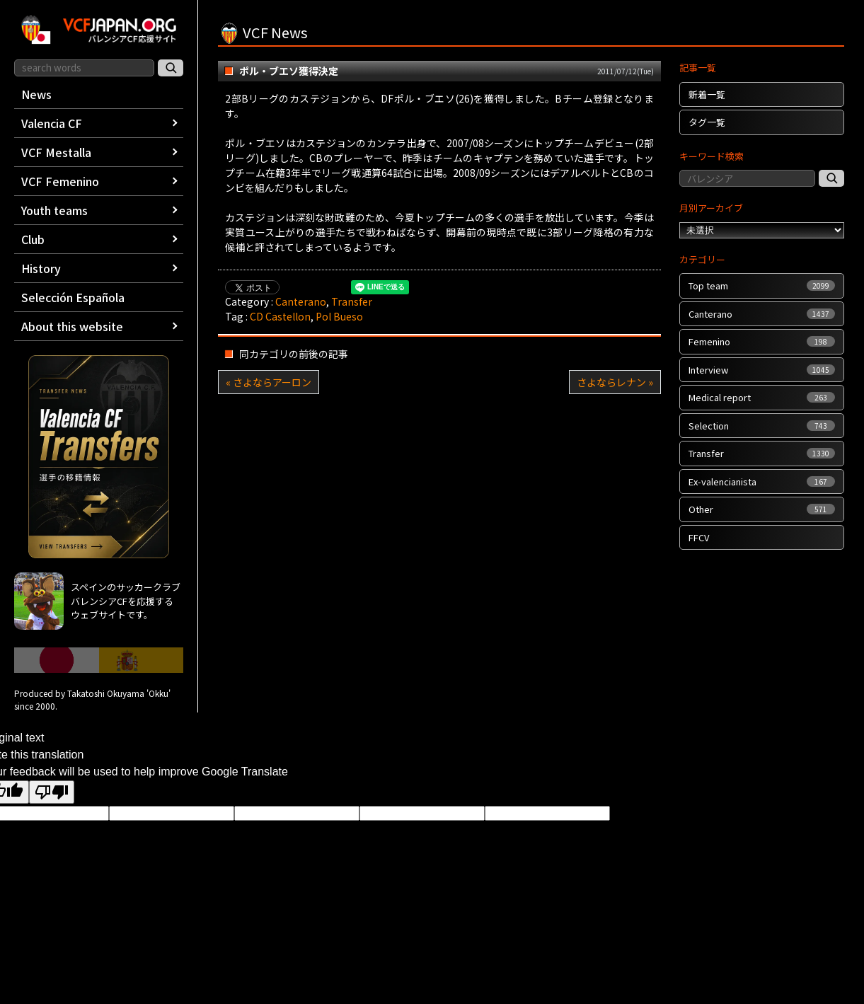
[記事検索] (831, 178)
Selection (761, 425)
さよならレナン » (615, 382)
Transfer (351, 301)
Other (761, 509)
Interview (761, 369)
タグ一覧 (707, 122)
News (36, 94)
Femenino (761, 341)
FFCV (699, 537)
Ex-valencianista (761, 481)
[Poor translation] (51, 792)
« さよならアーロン (268, 382)
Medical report (761, 397)
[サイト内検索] (170, 67)
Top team (761, 285)
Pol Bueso (339, 316)
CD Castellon (280, 316)
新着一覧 (707, 94)
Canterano (300, 301)
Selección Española (73, 297)
